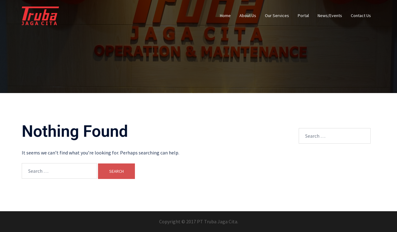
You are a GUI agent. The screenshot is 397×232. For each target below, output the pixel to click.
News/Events (330, 15)
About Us (247, 15)
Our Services (277, 15)
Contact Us (361, 15)
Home (225, 15)
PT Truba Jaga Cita (217, 221)
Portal (303, 15)
